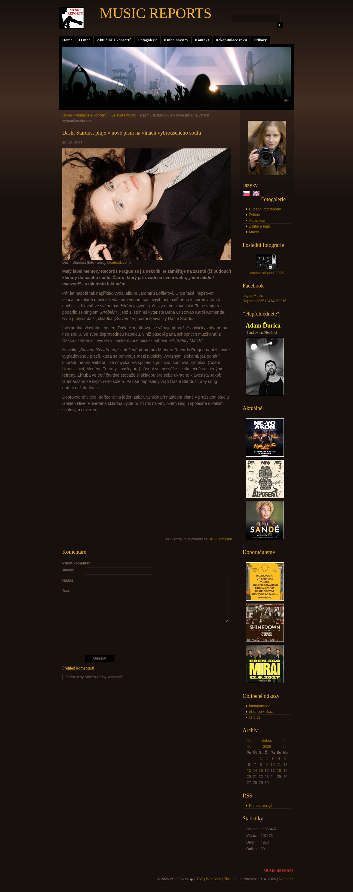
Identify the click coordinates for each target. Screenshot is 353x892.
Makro (254, 232)
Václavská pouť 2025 (267, 273)
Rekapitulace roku (231, 40)
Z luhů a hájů (259, 226)
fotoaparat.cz (259, 706)
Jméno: (68, 570)
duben (267, 740)
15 (261, 771)
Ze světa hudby (123, 115)
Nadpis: (68, 580)
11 (279, 765)
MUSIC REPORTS (156, 13)
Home (67, 40)
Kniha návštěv (176, 40)
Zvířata (254, 215)
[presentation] (147, 638)
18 (279, 771)
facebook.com (118, 262)
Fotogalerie (147, 40)
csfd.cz (254, 717)
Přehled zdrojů (260, 805)
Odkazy (260, 40)
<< (249, 740)
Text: (66, 591)
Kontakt (202, 40)
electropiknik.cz (261, 712)
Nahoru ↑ (286, 879)
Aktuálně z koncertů (114, 40)
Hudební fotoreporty (265, 209)
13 (249, 771)
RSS (199, 879)
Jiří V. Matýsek (220, 539)
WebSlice (213, 879)
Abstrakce (257, 221)
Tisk (227, 879)
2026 (267, 746)
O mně (85, 40)
